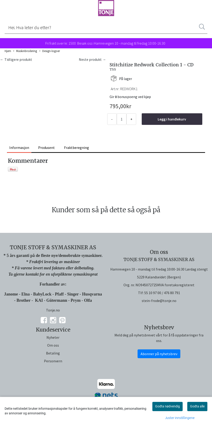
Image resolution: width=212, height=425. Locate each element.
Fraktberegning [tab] (76, 147)
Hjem (8, 51)
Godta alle (197, 406)
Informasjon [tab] (19, 147)
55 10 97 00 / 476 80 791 (162, 292)
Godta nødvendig (167, 406)
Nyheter (52, 337)
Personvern (53, 361)
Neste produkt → (92, 59)
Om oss (53, 345)
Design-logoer (49, 51)
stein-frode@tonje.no (159, 300)
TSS (113, 69)
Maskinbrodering (25, 51)
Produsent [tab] (46, 147)
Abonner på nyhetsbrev (159, 353)
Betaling (53, 353)
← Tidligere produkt (16, 59)
